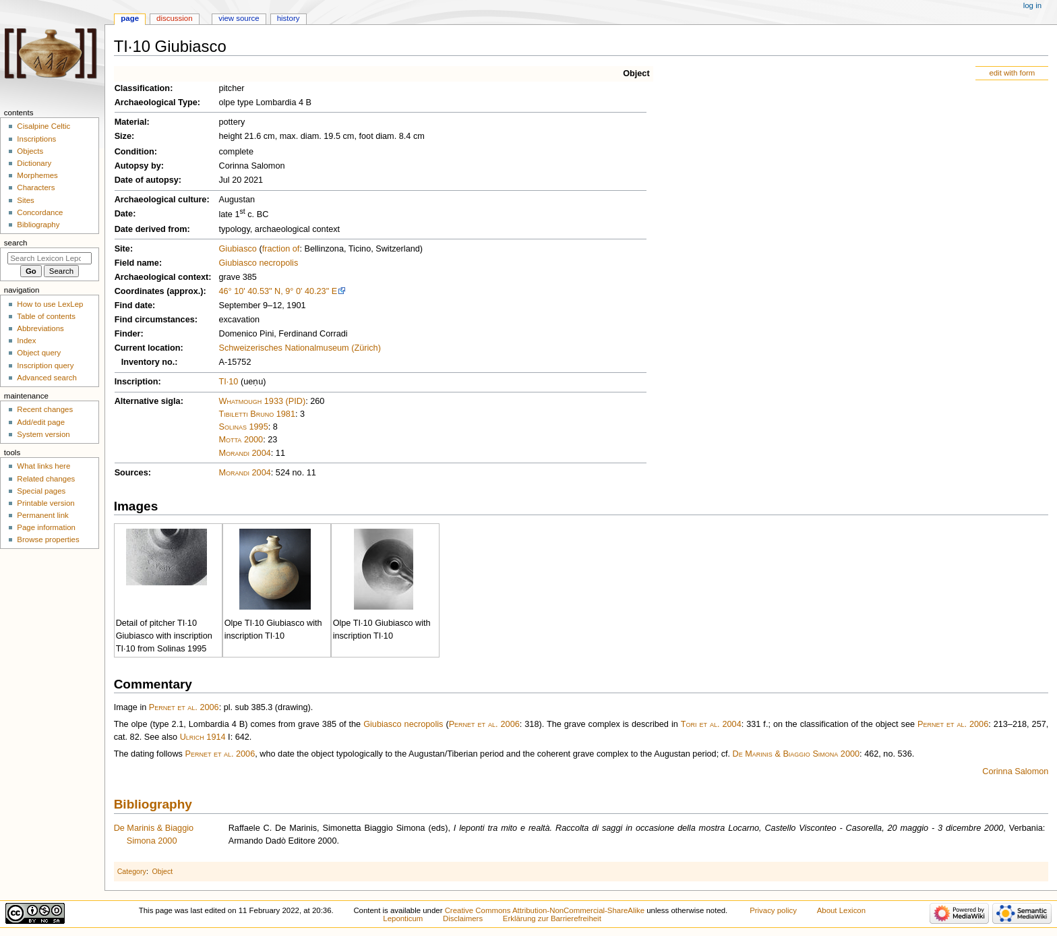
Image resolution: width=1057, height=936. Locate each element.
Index (26, 341)
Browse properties (48, 539)
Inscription (136, 381)
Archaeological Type (156, 102)
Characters (36, 187)
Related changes (46, 479)
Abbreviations (40, 328)
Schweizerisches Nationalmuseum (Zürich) (299, 348)
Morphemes (37, 175)
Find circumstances (155, 319)
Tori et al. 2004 (711, 724)
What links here (43, 466)
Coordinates (139, 291)
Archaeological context (162, 277)
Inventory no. (148, 362)
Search (16, 243)
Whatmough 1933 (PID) (261, 401)
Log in (1032, 5)
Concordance (40, 212)
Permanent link (42, 515)
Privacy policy (773, 910)
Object (636, 73)
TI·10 (228, 381)
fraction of (281, 249)
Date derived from (151, 229)
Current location (148, 348)
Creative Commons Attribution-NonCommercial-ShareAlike (544, 910)
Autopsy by (138, 166)
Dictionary (34, 163)
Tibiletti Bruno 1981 (256, 414)
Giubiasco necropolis (258, 263)
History (288, 18)
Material (131, 122)
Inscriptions (36, 139)
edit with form (1012, 73)
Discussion (174, 18)
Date (124, 213)
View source (238, 18)
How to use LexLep (50, 304)
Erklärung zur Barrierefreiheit (552, 918)
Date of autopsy (147, 180)
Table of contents (46, 316)
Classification (143, 88)
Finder (128, 334)
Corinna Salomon (1015, 771)
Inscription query (45, 365)
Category (131, 871)
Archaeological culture (161, 199)
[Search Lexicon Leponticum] (49, 258)
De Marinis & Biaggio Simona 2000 (796, 754)
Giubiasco (237, 249)
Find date (133, 305)
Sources (131, 472)
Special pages (41, 491)
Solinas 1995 (243, 427)
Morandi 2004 (244, 453)
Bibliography (153, 804)
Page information (46, 527)
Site (122, 249)
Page (130, 18)
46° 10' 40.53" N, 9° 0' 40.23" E (277, 291)
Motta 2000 (240, 439)
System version (43, 434)
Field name (137, 263)
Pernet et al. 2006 (184, 707)
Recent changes (45, 409)
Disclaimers (463, 918)
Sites (25, 200)
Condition (134, 151)
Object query (39, 353)
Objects (30, 151)
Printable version (45, 503)
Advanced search (47, 378)
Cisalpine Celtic (43, 126)
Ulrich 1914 (203, 737)
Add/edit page (41, 422)
